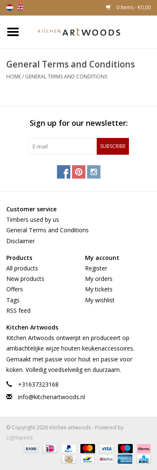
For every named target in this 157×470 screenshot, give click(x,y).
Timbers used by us (32, 219)
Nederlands (9, 7)
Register (96, 268)
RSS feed (18, 310)
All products (22, 268)
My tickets (99, 289)
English (20, 7)
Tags (13, 300)
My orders (99, 279)
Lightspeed (19, 437)
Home (13, 76)
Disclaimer (20, 241)
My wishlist (100, 300)
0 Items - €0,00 (128, 7)
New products (25, 279)
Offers (14, 289)
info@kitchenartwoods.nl (51, 397)
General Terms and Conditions (66, 76)
